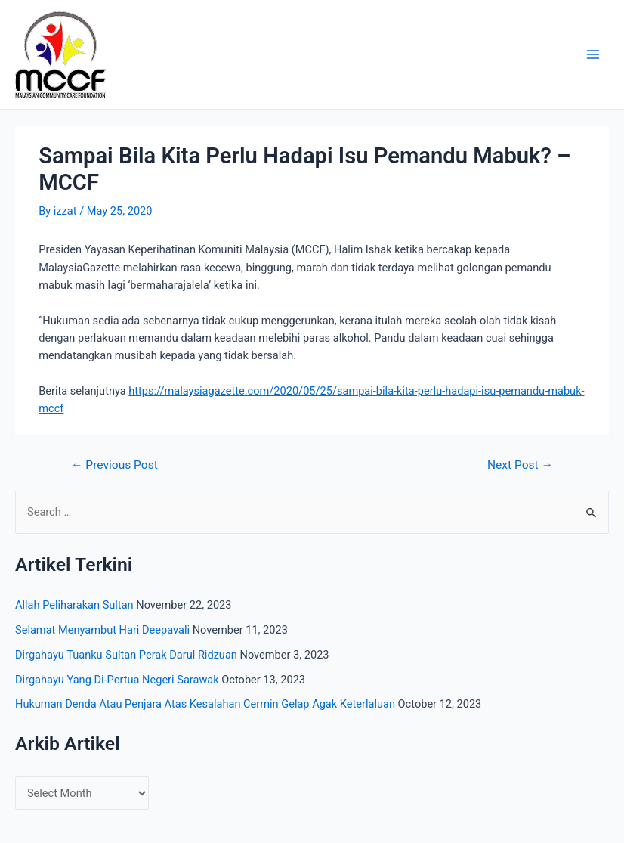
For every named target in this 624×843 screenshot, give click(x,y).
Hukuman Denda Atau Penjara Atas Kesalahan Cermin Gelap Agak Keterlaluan (205, 704)
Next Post (520, 466)
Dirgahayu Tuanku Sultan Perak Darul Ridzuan (126, 655)
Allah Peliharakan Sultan (74, 605)
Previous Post (114, 466)
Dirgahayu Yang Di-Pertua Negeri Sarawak (117, 679)
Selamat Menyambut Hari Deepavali (102, 630)
